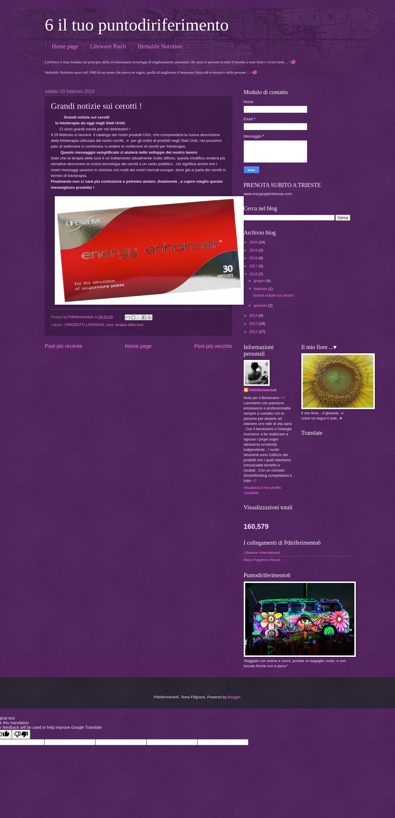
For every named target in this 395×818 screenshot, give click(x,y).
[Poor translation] (21, 734)
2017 (253, 266)
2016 (253, 274)
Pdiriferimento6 (263, 390)
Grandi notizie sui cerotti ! (274, 295)
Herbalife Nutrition (160, 46)
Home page (65, 46)
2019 (253, 250)
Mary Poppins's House (262, 560)
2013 (253, 323)
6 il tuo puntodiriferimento (137, 24)
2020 (253, 242)
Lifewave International (262, 552)
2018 (253, 258)
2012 (253, 331)
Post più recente (63, 346)
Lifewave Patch (108, 46)
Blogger (234, 697)
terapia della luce (129, 325)
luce (110, 325)
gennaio (261, 305)
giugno (260, 281)
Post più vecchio (213, 346)
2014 (253, 315)
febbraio (261, 289)
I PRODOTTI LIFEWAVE (84, 325)
